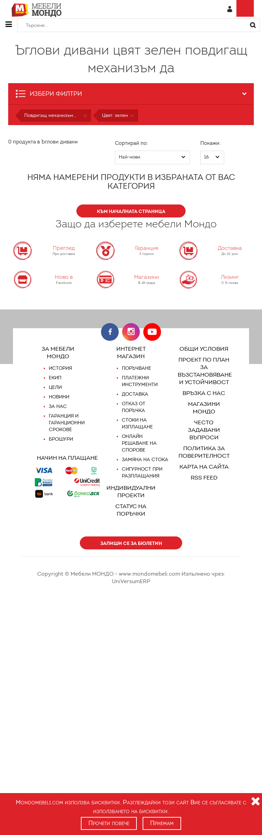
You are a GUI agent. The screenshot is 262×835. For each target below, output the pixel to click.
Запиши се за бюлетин (131, 543)
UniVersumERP (221, 574)
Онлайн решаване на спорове (139, 443)
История (60, 368)
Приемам (163, 823)
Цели (55, 387)
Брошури (61, 439)
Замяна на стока (144, 459)
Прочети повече (108, 823)
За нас (57, 406)
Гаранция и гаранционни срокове (67, 422)
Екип (55, 378)
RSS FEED (203, 470)
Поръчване (137, 368)
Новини (59, 397)
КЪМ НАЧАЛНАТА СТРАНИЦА (131, 211)
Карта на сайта (203, 459)
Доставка (134, 394)
